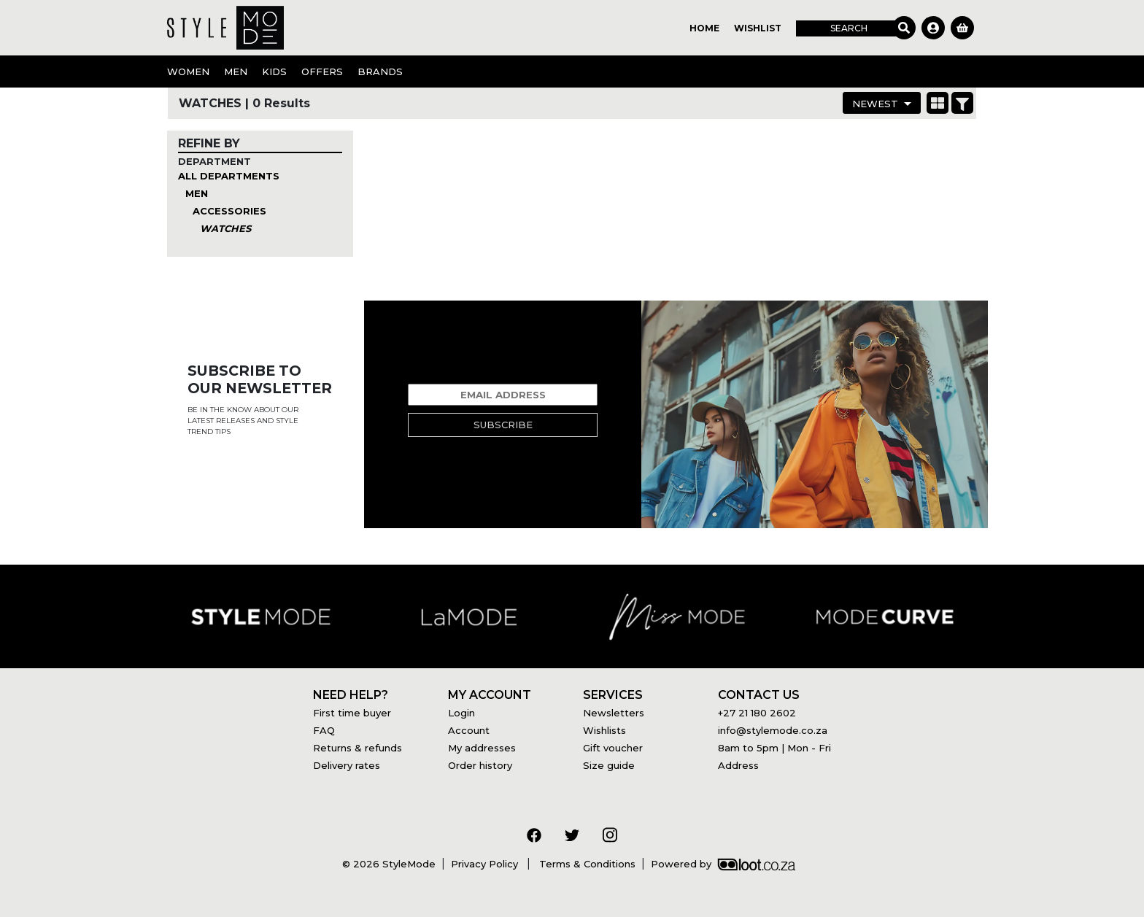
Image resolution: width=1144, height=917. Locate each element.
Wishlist (757, 28)
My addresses (482, 748)
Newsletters (613, 713)
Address (738, 765)
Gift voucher (613, 748)
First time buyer (352, 713)
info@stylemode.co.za (772, 730)
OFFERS (322, 71)
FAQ (324, 730)
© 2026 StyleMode (389, 864)
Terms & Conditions (585, 864)
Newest (875, 103)
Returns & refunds (357, 748)
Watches (225, 228)
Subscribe (503, 424)
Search (848, 28)
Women (188, 71)
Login (461, 713)
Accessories (229, 211)
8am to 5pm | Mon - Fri (774, 748)
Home (704, 28)
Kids (274, 71)
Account (469, 730)
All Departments (228, 176)
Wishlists (604, 730)
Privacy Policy (486, 864)
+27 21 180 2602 (757, 713)
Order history (480, 765)
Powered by (723, 864)
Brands (380, 71)
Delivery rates (346, 765)
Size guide (609, 765)
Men (235, 71)
